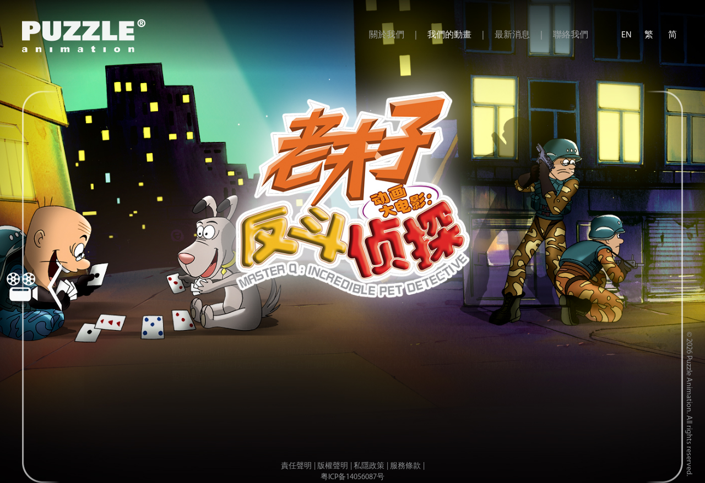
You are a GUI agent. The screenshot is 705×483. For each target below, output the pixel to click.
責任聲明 (296, 466)
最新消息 (512, 35)
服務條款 (405, 466)
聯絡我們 (570, 35)
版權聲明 (332, 466)
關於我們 (386, 35)
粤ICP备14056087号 (352, 477)
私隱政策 (369, 466)
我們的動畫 (449, 35)
